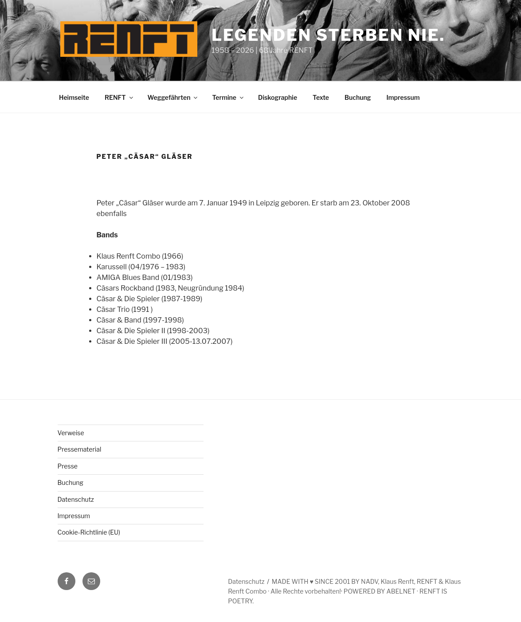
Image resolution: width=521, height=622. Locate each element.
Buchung (358, 97)
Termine (228, 97)
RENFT (119, 97)
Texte (321, 97)
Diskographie (277, 97)
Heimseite (74, 97)
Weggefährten (173, 97)
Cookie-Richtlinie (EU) (89, 532)
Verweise (71, 433)
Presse (68, 466)
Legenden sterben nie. (328, 35)
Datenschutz (76, 499)
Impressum (402, 97)
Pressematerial (80, 449)
